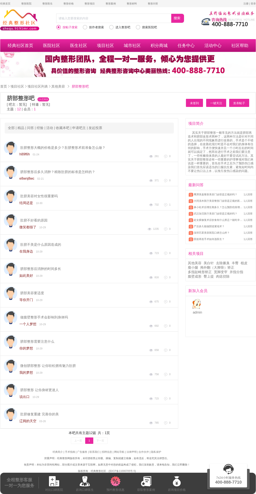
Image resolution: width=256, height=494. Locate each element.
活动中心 (212, 45)
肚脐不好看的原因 (33, 220)
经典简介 (58, 451)
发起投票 (95, 128)
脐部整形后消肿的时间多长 (40, 269)
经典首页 (5, 3)
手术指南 (70, 451)
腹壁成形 (194, 276)
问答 (30, 128)
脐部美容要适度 (32, 293)
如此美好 (26, 275)
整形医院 (26, 3)
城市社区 (132, 45)
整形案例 (111, 3)
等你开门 (26, 300)
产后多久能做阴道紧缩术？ (209, 226)
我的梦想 (26, 372)
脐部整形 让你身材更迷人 (39, 390)
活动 (49, 128)
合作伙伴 (144, 451)
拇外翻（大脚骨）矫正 (217, 267)
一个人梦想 (27, 324)
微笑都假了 (27, 227)
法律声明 (132, 451)
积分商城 (159, 45)
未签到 (194, 103)
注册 (246, 3)
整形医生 (47, 3)
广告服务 (82, 451)
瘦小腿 (193, 267)
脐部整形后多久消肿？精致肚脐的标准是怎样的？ (57, 172)
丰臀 (235, 263)
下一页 (100, 440)
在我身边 (26, 251)
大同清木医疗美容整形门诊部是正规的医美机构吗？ (218, 200)
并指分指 (236, 272)
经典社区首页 (20, 45)
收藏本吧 (62, 128)
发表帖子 (239, 103)
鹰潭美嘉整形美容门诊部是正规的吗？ (215, 194)
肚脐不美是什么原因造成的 (40, 244)
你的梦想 (26, 348)
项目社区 (105, 45)
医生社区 (78, 45)
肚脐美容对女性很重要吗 (39, 196)
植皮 (244, 263)
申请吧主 (79, 128)
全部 (11, 128)
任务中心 (186, 45)
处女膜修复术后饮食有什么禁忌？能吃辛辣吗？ (218, 220)
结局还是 (26, 203)
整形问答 (153, 3)
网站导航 (119, 451)
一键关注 (216, 103)
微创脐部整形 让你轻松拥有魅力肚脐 (48, 366)
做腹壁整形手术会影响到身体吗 (44, 317)
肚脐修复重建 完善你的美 (39, 414)
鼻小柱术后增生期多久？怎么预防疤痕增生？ (218, 207)
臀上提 (209, 276)
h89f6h (24, 154)
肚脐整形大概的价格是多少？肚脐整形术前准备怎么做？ (62, 147)
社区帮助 (239, 45)
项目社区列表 (37, 86)
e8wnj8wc (26, 178)
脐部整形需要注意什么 (37, 341)
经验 (40, 128)
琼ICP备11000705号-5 (122, 471)
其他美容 (58, 86)
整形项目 (90, 3)
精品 (20, 128)
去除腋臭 (223, 263)
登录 (253, 3)
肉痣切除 (223, 276)
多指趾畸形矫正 (200, 272)
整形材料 (132, 3)
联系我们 (94, 451)
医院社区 (51, 45)
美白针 (209, 263)
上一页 (78, 440)
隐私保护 (156, 451)
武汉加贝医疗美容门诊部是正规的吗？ (215, 213)
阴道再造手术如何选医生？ (209, 239)
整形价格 (68, 3)
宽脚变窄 (220, 272)
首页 (3, 86)
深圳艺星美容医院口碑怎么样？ (212, 232)
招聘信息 (107, 451)
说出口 (24, 397)
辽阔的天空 (27, 421)
